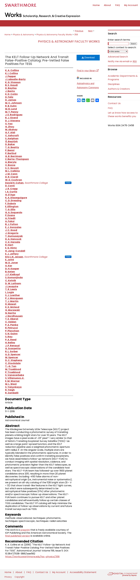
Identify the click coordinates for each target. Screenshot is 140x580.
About (19, 572)
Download (88, 57)
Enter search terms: (119, 39)
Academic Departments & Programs (123, 77)
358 (76, 34)
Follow (68, 183)
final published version (17, 535)
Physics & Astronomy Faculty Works (54, 34)
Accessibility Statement (83, 572)
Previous (79, 30)
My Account (59, 572)
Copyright (19, 576)
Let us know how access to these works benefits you (123, 114)
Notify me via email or (122, 61)
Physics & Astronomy (23, 34)
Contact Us (114, 103)
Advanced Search (118, 56)
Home (8, 34)
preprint (25, 529)
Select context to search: (122, 47)
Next (90, 30)
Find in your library (88, 70)
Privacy (8, 576)
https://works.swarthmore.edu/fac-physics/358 (32, 556)
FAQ (110, 108)
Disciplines (114, 84)
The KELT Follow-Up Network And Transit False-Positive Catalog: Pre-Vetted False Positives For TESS (37, 60)
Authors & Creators (119, 88)
